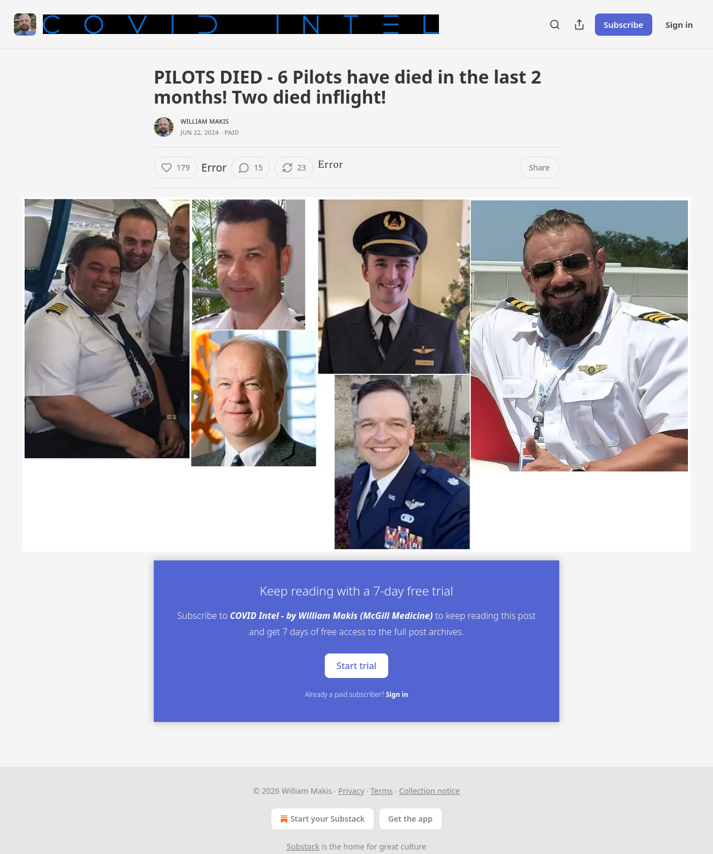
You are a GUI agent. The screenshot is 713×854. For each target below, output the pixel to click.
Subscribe (623, 24)
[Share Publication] (579, 24)
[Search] (555, 24)
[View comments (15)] (250, 168)
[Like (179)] (175, 168)
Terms (381, 790)
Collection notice (429, 790)
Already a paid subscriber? (356, 694)
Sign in (679, 24)
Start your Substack (321, 819)
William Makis (204, 121)
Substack (303, 846)
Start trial (356, 666)
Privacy (351, 790)
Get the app (410, 818)
